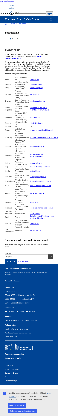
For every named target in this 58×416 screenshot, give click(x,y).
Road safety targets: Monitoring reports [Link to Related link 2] (18, 333)
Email (7, 246)
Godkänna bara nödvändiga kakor (22, 411)
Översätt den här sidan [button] (17, 24)
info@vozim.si (35, 214)
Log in (11, 13)
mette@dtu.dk (35, 118)
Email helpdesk (10, 291)
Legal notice (9, 365)
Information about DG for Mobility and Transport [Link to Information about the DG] (21, 320)
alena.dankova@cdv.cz (38, 108)
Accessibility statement (12, 281)
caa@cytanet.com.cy (38, 101)
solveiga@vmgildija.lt (38, 177)
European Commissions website (18, 268)
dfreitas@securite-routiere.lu (40, 181)
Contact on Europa (11, 373)
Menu (50, 19)
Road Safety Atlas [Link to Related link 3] (11, 337)
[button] (6, 24)
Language (8, 253)
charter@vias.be (36, 84)
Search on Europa (11, 381)
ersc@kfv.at (34, 80)
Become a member (11, 7)
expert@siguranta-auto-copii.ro (41, 208)
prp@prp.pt (34, 202)
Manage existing (22, 261)
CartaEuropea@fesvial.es (39, 216)
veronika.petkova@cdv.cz (39, 110)
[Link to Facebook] (9, 312)
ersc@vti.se (34, 224)
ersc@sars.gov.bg (36, 88)
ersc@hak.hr (34, 94)
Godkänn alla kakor (16, 405)
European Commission (14, 354)
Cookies (7, 377)
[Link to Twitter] (20, 312)
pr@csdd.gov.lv (35, 171)
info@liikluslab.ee (36, 123)
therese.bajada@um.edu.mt (40, 186)
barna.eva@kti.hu (36, 156)
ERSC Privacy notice (12, 369)
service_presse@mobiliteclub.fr (42, 130)
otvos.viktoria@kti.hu (37, 154)
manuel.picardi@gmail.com (40, 167)
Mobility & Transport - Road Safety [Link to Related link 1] (16, 329)
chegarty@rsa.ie (36, 163)
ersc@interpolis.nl (36, 230)
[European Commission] (20, 347)
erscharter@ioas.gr (37, 147)
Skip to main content (7, 1)
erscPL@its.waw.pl (37, 193)
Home (7, 39)
